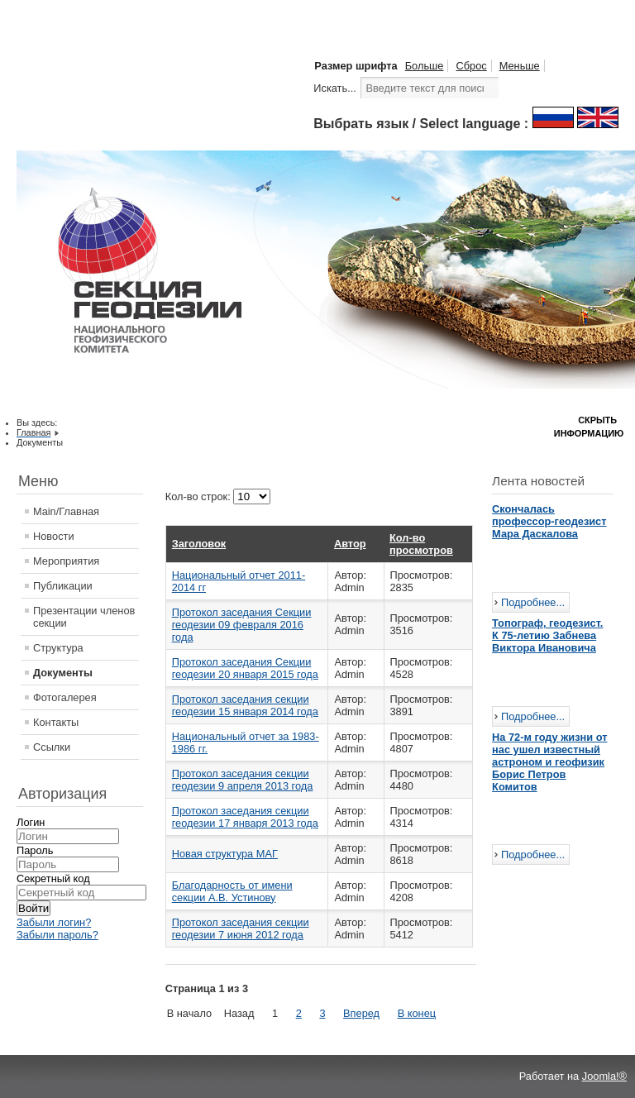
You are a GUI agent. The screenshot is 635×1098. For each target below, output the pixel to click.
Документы (63, 672)
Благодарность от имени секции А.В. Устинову (232, 891)
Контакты (56, 722)
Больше (424, 66)
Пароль (35, 850)
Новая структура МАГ (225, 853)
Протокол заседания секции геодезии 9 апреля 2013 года (242, 779)
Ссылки (51, 747)
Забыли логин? (54, 922)
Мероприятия (66, 561)
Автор (350, 543)
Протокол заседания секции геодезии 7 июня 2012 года (240, 928)
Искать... (334, 88)
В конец (417, 1013)
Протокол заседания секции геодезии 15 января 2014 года (245, 705)
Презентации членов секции (84, 616)
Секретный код (53, 878)
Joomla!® (604, 1076)
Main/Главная (66, 511)
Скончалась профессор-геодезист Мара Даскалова (549, 521)
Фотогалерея (65, 697)
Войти (33, 908)
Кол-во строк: (199, 496)
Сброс (471, 66)
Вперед (361, 1013)
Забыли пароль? (57, 935)
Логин (31, 822)
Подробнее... (533, 602)
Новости (53, 536)
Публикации (63, 586)
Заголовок (199, 543)
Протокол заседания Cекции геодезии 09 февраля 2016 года (242, 624)
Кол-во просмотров (421, 544)
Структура (58, 648)
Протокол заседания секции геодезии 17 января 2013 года (245, 816)
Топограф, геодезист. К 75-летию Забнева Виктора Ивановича (547, 635)
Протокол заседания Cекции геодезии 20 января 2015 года (245, 668)
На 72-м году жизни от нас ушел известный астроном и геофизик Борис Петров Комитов (549, 762)
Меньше (519, 66)
